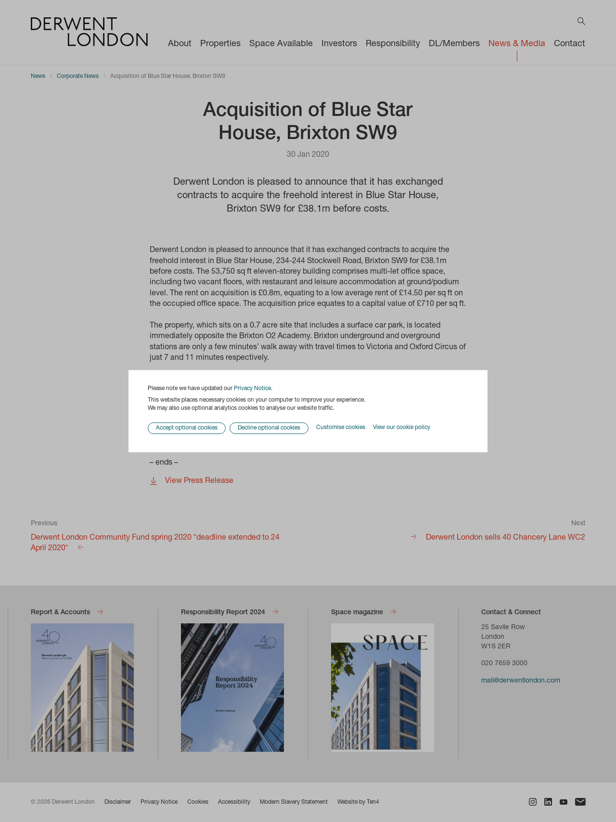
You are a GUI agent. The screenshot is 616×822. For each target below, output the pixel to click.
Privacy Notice (252, 389)
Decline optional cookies (269, 428)
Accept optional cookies (187, 428)
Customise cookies (340, 428)
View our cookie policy (401, 428)
